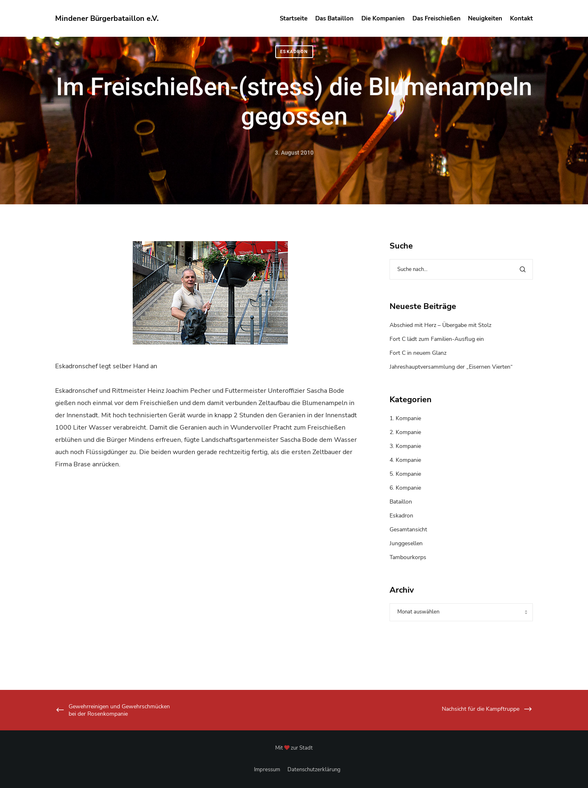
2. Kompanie (405, 432)
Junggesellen (406, 543)
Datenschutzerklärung (314, 769)
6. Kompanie (405, 488)
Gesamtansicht (408, 529)
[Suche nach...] (461, 269)
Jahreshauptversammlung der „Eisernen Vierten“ (451, 367)
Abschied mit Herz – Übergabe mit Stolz (440, 325)
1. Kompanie (405, 418)
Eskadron (294, 51)
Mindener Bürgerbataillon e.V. (106, 18)
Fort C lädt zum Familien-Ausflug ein (437, 339)
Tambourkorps (408, 557)
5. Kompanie (405, 474)
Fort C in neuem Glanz (418, 353)
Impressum (267, 769)
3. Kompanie (405, 446)
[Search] (522, 269)
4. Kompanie (405, 460)
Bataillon (401, 502)
